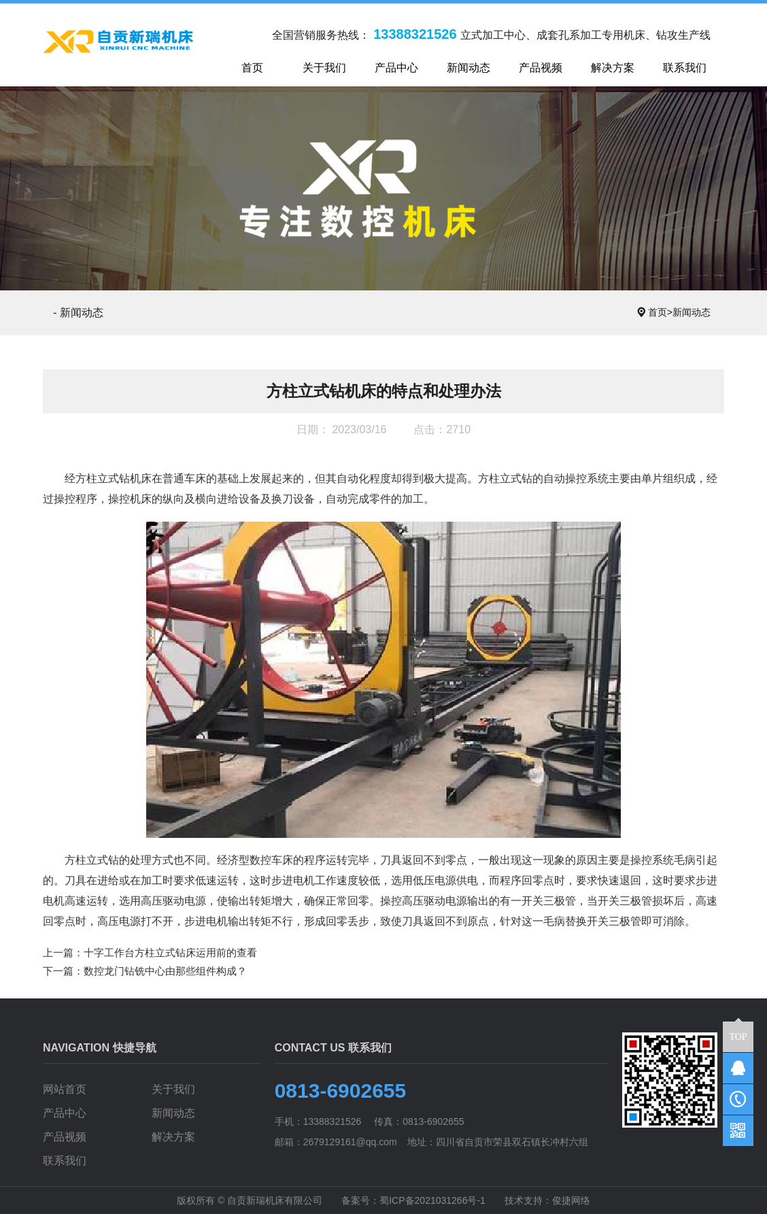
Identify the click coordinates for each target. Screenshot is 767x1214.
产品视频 (64, 1137)
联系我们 (64, 1160)
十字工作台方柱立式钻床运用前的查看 (170, 952)
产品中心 (64, 1113)
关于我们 (173, 1089)
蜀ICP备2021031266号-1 (432, 1200)
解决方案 (173, 1137)
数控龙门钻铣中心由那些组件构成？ (165, 971)
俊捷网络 (571, 1200)
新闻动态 (691, 312)
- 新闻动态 (78, 312)
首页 (660, 312)
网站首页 (64, 1089)
